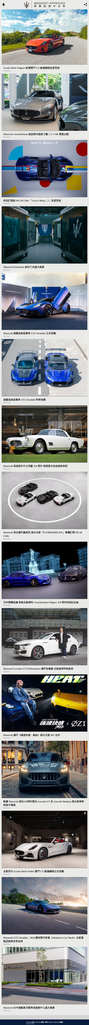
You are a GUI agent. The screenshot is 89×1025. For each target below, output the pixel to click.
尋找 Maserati (49, 1022)
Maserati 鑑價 (58, 1022)
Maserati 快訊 (30, 1022)
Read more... (7, 71)
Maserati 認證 (40, 1022)
